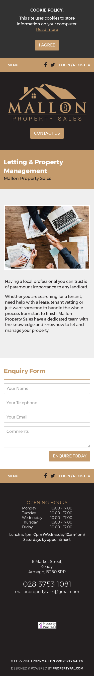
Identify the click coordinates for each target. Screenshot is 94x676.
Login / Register (74, 65)
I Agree (47, 45)
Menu (11, 65)
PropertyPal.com (68, 668)
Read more (47, 29)
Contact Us (47, 133)
